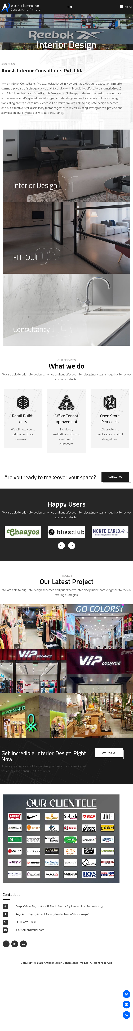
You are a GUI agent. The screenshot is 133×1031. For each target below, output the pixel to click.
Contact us (115, 538)
